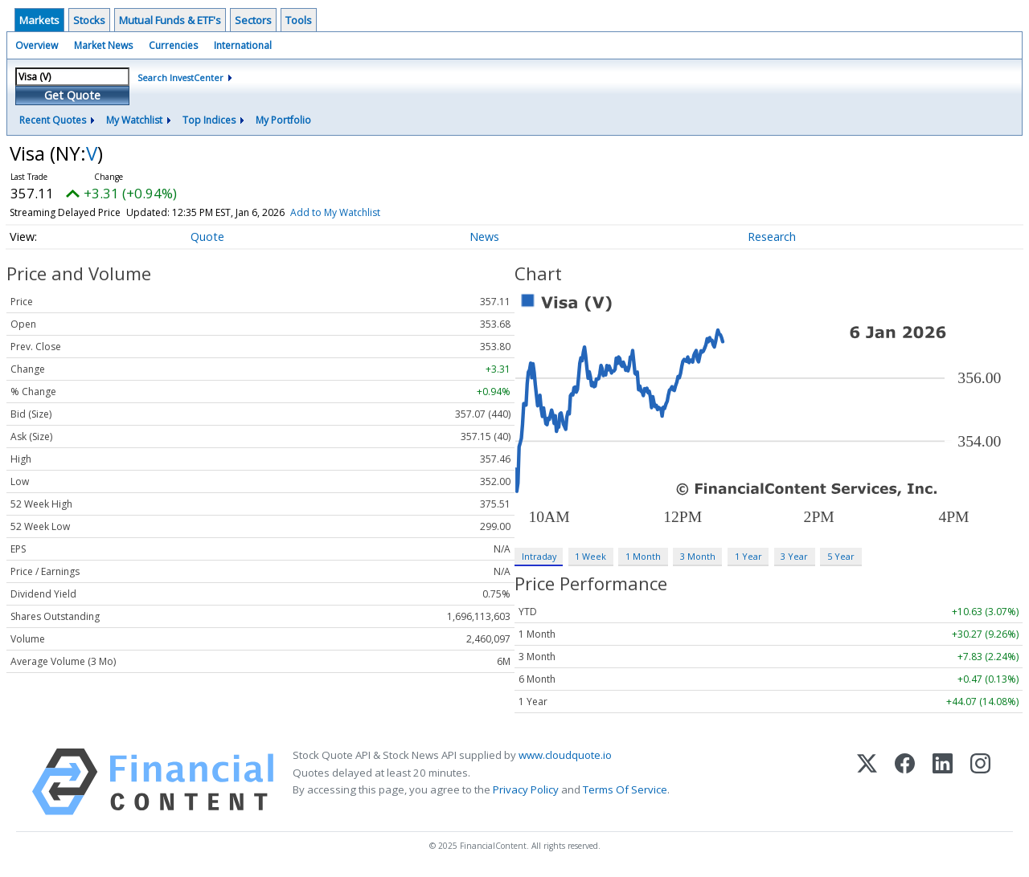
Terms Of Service (625, 789)
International (243, 45)
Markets (39, 20)
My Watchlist (134, 120)
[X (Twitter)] (867, 782)
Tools (298, 20)
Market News (103, 45)
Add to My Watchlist (335, 212)
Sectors (253, 20)
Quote (207, 236)
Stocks (89, 20)
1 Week (590, 556)
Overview (36, 45)
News (484, 236)
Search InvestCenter (180, 77)
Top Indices (209, 120)
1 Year (748, 556)
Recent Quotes (52, 120)
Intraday (539, 556)
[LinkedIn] (942, 782)
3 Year (794, 556)
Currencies (173, 45)
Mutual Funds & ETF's (170, 20)
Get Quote (72, 95)
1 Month (643, 556)
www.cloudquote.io (565, 755)
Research (772, 236)
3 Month (697, 556)
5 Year (841, 556)
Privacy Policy (526, 789)
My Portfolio (283, 120)
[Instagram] (980, 782)
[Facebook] (904, 782)
